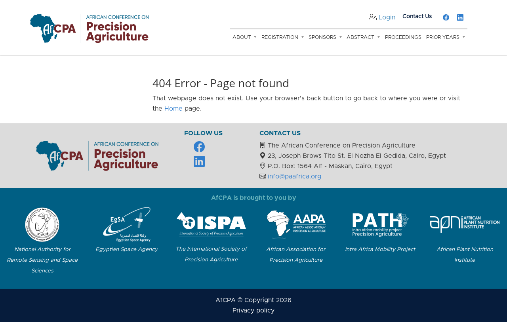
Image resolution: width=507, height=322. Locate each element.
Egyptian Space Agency (126, 249)
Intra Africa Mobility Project (380, 249)
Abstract (361, 37)
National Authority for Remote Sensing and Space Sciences (42, 260)
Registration (280, 37)
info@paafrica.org (294, 176)
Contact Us (417, 16)
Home (173, 108)
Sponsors (323, 37)
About (243, 37)
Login (387, 17)
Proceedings (403, 37)
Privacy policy (253, 310)
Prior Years (443, 37)
